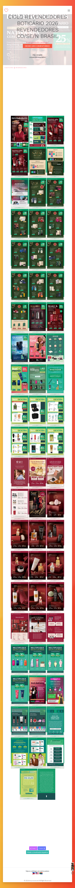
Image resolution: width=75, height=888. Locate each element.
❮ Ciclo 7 (33, 848)
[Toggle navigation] (69, 10)
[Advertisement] (37, 93)
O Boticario (9, 67)
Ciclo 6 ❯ (42, 848)
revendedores (21, 67)
